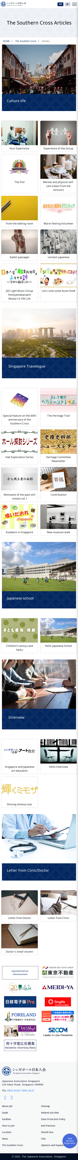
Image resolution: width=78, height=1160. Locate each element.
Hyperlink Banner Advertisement (20, 972)
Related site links (50, 1112)
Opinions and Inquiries (52, 1145)
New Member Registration (70, 1141)
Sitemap (45, 1106)
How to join (8, 1125)
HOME (6, 41)
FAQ (43, 1138)
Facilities (6, 1119)
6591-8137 (28, 1090)
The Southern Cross (25, 41)
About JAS (7, 1106)
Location (6, 1132)
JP (68, 4)
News (5, 1138)
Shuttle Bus (47, 1132)
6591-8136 (13, 1090)
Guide (5, 1112)
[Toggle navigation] (74, 4)
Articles (46, 41)
